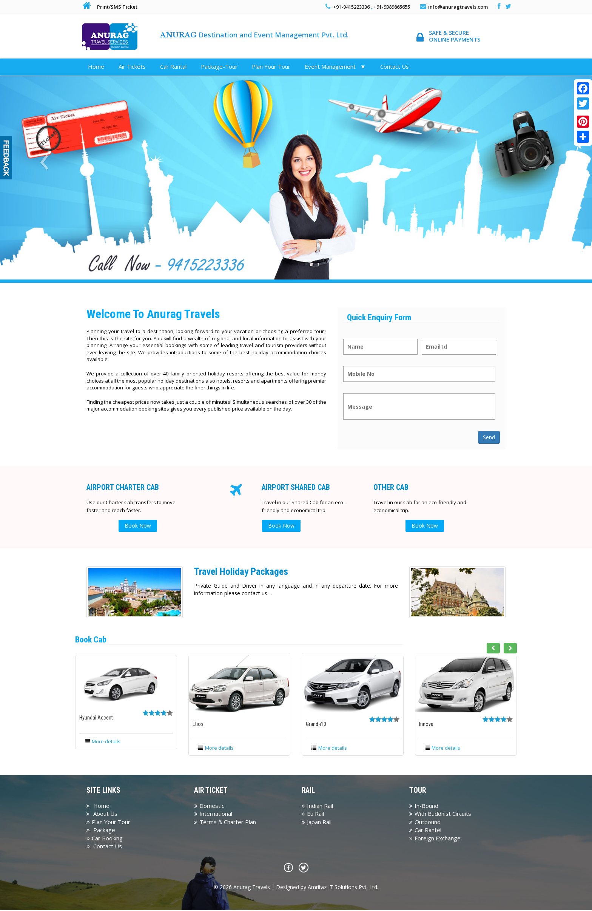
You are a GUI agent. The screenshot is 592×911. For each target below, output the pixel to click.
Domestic (209, 806)
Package (100, 830)
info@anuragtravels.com (458, 6)
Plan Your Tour (271, 66)
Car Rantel (425, 830)
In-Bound (423, 806)
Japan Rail (316, 822)
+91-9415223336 (351, 6)
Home (96, 66)
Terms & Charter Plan (225, 822)
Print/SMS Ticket (117, 6)
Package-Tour (219, 66)
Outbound (425, 822)
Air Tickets (132, 66)
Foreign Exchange (435, 838)
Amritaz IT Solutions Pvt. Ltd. (343, 887)
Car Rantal (173, 66)
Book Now (139, 526)
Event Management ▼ (335, 66)
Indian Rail (317, 806)
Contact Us (394, 66)
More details (106, 741)
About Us (101, 814)
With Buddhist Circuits (440, 814)
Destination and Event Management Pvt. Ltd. (254, 34)
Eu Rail (313, 814)
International (213, 814)
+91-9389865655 (391, 6)
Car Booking (104, 838)
